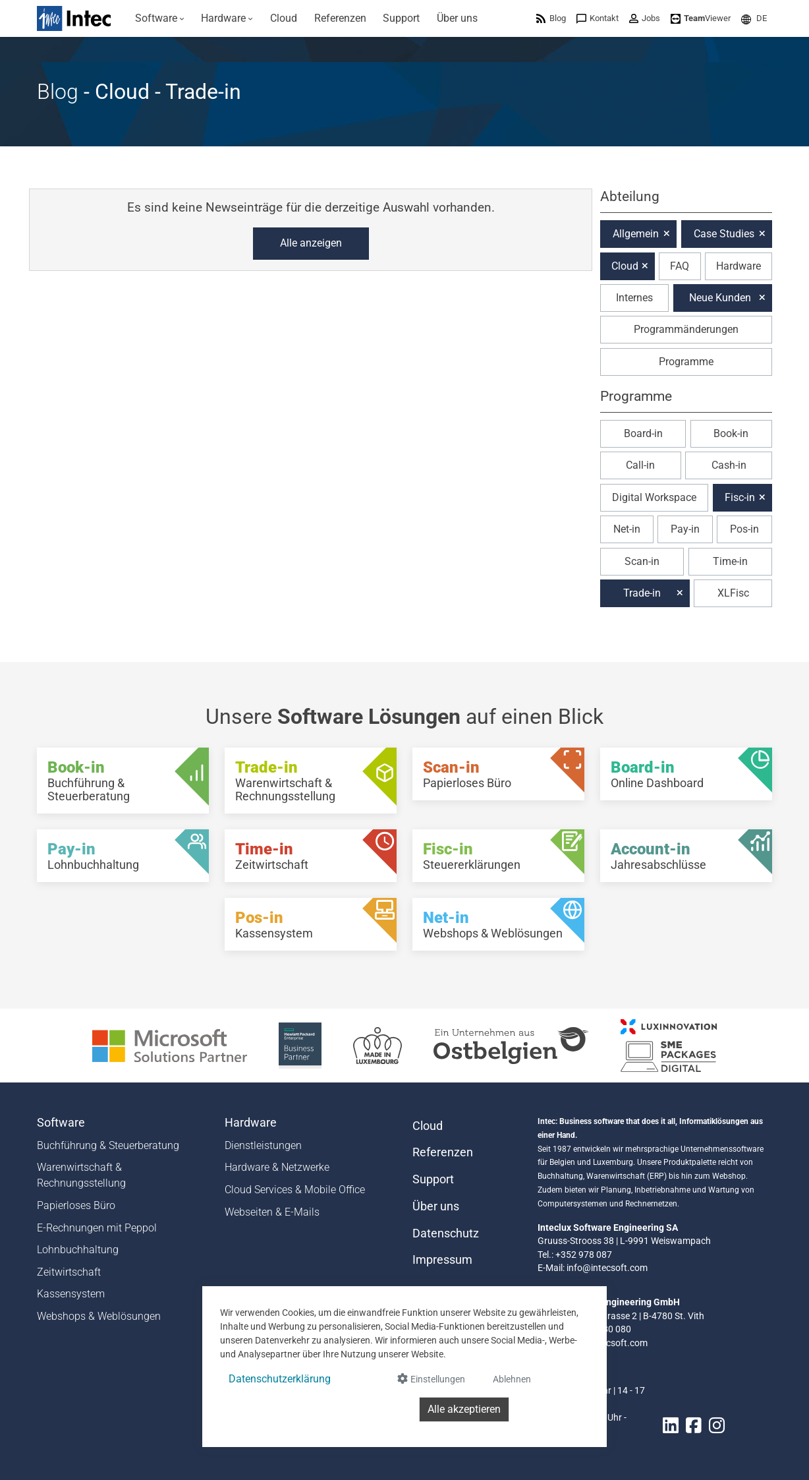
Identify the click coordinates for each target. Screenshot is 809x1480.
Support (433, 1179)
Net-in (626, 529)
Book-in (730, 433)
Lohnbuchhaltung (78, 1249)
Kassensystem (71, 1294)
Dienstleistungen (263, 1145)
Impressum (442, 1259)
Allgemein (636, 233)
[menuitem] (159, 18)
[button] (754, 18)
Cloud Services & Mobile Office (295, 1189)
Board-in (643, 433)
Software (61, 1122)
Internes (634, 297)
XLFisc (733, 593)
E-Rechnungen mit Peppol (97, 1228)
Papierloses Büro (76, 1205)
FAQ (679, 266)
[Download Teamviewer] (700, 18)
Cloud (624, 266)
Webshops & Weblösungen (99, 1316)
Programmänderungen (686, 329)
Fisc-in (740, 497)
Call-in (640, 465)
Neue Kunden (720, 297)
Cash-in (728, 465)
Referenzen (442, 1152)
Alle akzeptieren (464, 1409)
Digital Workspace (654, 497)
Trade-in (642, 593)
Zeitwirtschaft (69, 1272)
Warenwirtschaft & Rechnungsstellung (81, 1175)
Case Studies (724, 233)
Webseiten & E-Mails (272, 1212)
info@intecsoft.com (607, 1267)
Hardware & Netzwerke (277, 1167)
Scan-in (642, 561)
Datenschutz (445, 1233)
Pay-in (685, 529)
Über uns (435, 1206)
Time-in (730, 561)
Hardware (738, 266)
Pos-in (744, 529)
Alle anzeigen (311, 243)
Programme (686, 361)
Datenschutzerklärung (280, 1379)
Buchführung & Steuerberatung (108, 1145)
